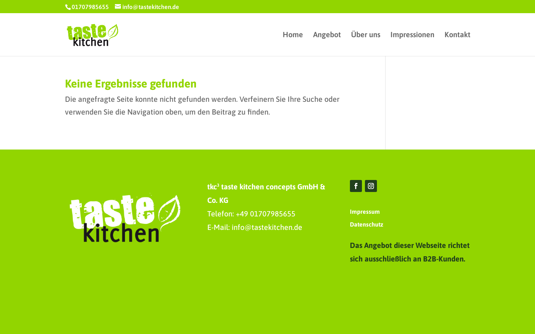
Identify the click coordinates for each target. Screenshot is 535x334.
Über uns (365, 35)
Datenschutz (366, 224)
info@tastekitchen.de (267, 227)
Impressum (365, 211)
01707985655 (90, 6)
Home (293, 35)
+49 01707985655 (265, 213)
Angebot (327, 35)
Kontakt (457, 35)
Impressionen (412, 35)
